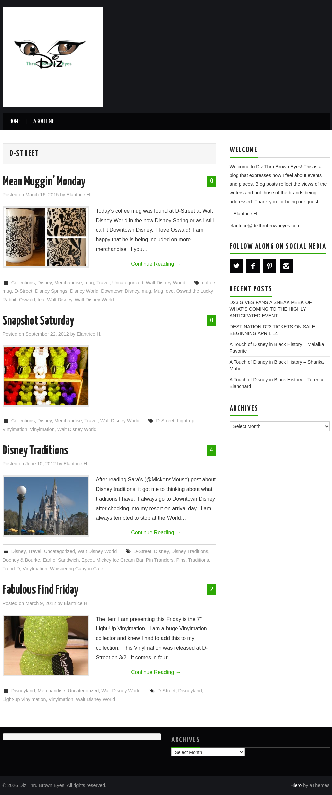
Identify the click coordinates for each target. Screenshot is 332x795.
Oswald (27, 299)
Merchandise (68, 282)
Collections (23, 282)
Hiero (296, 785)
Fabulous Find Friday (40, 590)
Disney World (84, 291)
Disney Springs (51, 291)
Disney (44, 282)
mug (89, 282)
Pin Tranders (160, 560)
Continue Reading (156, 264)
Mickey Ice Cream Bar (119, 560)
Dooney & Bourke (21, 560)
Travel (102, 282)
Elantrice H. (79, 194)
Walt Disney (59, 299)
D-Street (24, 291)
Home (14, 122)
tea (41, 299)
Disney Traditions (35, 451)
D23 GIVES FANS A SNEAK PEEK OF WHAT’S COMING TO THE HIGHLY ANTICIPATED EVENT (271, 309)
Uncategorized (127, 282)
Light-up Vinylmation (24, 699)
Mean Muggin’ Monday (44, 182)
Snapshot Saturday (38, 321)
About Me (43, 122)
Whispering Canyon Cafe (76, 568)
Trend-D (11, 568)
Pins (180, 560)
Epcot (87, 560)
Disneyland (23, 690)
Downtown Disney (120, 291)
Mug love (163, 291)
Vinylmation (42, 429)
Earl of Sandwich (61, 560)
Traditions (198, 560)
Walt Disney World (165, 282)
